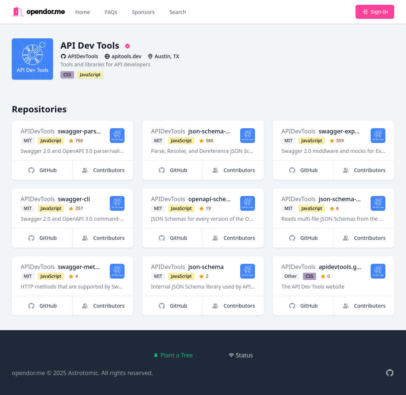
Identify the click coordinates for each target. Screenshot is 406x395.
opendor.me (28, 373)
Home (82, 11)
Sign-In (375, 11)
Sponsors (143, 11)
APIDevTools (38, 131)
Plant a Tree (173, 355)
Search (177, 11)
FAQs (111, 11)
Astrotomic (83, 373)
